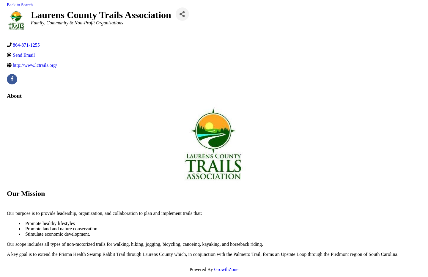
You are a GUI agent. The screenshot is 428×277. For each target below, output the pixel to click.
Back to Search (20, 4)
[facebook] (12, 79)
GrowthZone (226, 269)
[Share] (182, 14)
